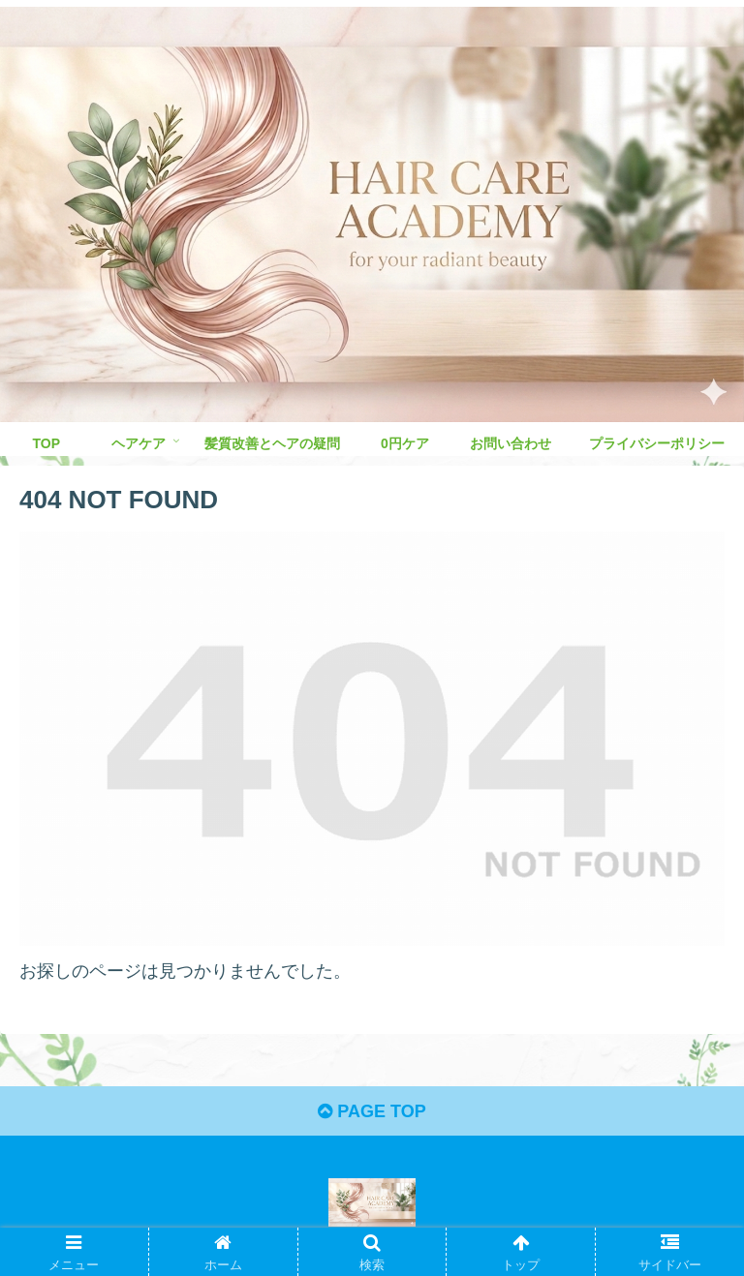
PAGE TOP (371, 1111)
